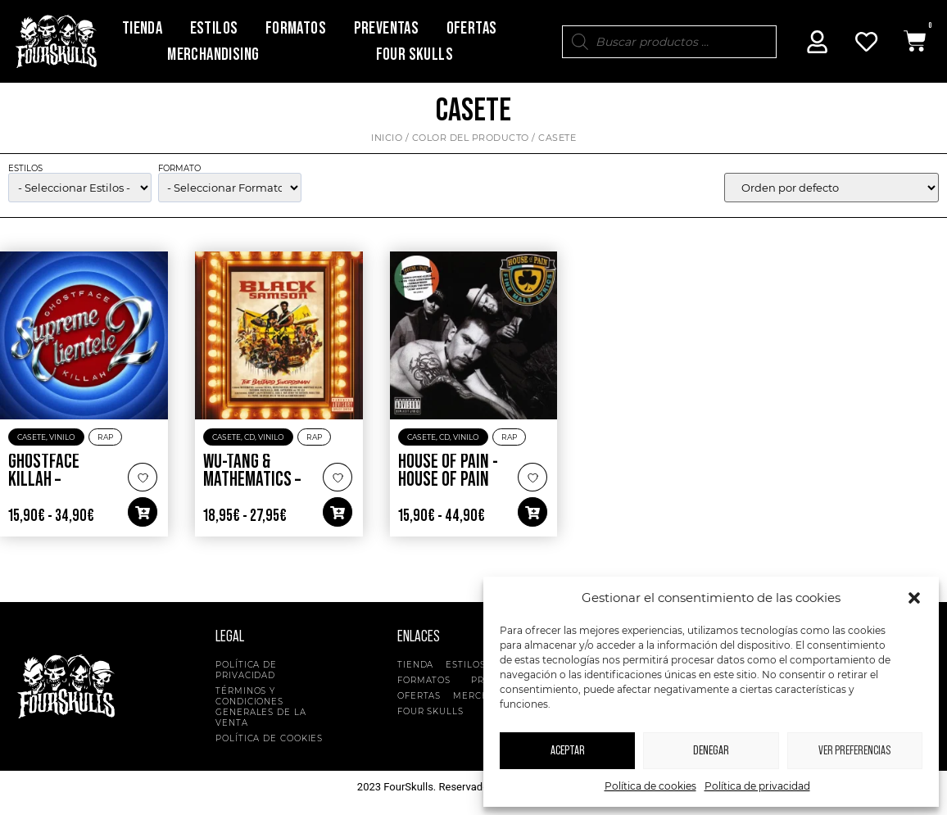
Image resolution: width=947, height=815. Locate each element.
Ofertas (471, 28)
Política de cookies (650, 786)
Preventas (386, 28)
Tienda (142, 28)
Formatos (295, 28)
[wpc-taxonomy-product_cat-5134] (80, 189)
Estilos (214, 28)
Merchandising (213, 54)
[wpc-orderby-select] (831, 189)
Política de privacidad (757, 786)
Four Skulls (414, 54)
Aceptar (568, 751)
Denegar (711, 751)
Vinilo (62, 437)
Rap (105, 437)
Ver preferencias (854, 751)
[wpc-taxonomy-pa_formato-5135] (229, 189)
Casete (31, 437)
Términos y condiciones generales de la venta (260, 707)
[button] (914, 598)
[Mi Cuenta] (817, 41)
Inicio (386, 138)
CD (249, 437)
